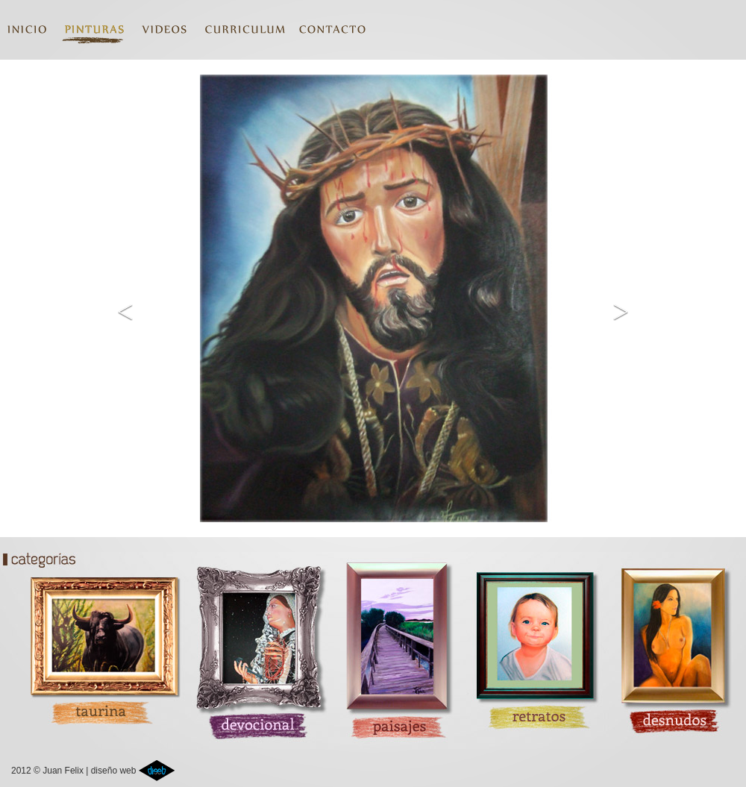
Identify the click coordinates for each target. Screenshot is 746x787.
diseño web (133, 770)
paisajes (393, 645)
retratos (531, 645)
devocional (256, 645)
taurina (91, 645)
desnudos (674, 645)
